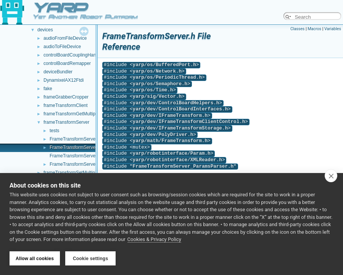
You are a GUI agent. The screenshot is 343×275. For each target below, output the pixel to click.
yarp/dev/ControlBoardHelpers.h (176, 103)
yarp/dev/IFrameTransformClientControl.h (189, 121)
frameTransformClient (65, 105)
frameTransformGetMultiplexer (74, 113)
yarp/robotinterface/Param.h (172, 153)
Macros (314, 28)
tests (54, 130)
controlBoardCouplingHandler (73, 55)
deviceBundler (57, 71)
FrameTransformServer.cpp (77, 139)
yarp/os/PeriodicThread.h (167, 77)
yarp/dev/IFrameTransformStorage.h (180, 128)
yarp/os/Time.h (153, 90)
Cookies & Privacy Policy (154, 240)
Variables (332, 28)
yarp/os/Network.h (157, 71)
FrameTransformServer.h (75, 147)
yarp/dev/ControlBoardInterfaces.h (180, 109)
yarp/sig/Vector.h (157, 96)
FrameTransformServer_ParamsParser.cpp (93, 156)
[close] (331, 176)
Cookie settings (90, 258)
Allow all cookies (35, 258)
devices (45, 29)
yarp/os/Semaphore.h (160, 84)
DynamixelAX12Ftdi (63, 80)
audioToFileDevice (62, 46)
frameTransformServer (66, 122)
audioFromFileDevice (65, 38)
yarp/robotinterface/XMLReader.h (177, 160)
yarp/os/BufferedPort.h (164, 64)
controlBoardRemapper (67, 63)
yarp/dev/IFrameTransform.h (170, 115)
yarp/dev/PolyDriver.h (163, 134)
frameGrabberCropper (66, 97)
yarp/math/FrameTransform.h (170, 141)
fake (47, 88)
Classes (297, 28)
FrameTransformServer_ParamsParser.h (91, 164)
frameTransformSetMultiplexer (74, 172)
